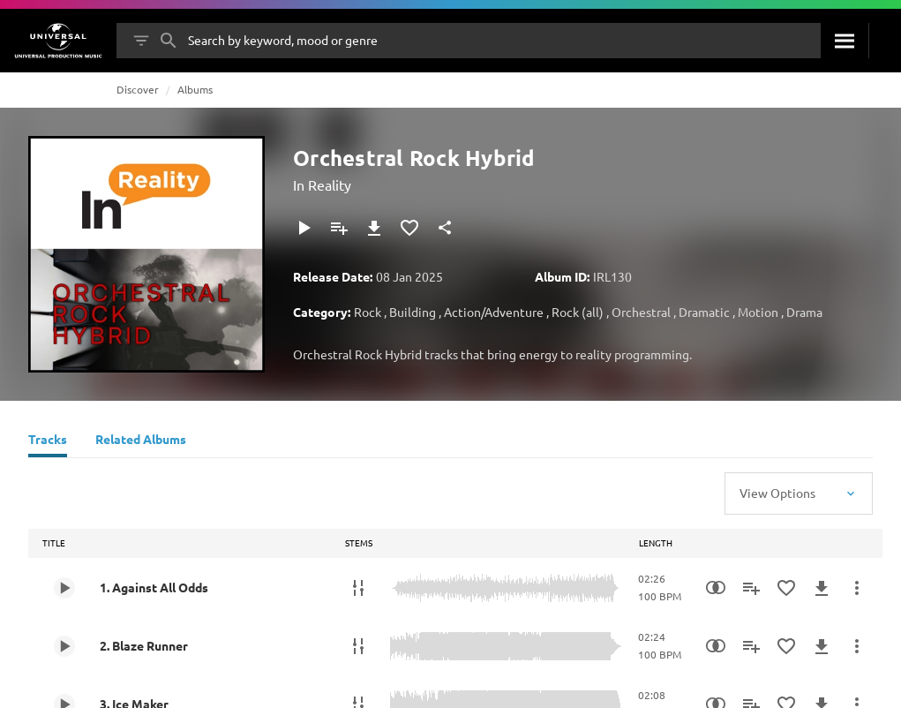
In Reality (322, 184)
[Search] (844, 40)
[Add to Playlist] (338, 227)
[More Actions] (856, 588)
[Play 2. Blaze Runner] (64, 646)
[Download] (374, 227)
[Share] (444, 227)
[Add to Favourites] (409, 227)
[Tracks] (47, 441)
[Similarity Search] (715, 588)
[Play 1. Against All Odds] (64, 588)
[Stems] (358, 588)
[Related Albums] (140, 441)
